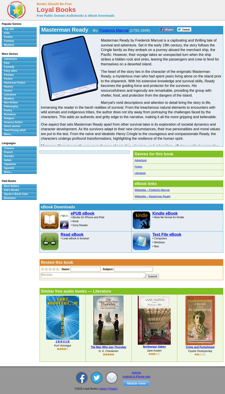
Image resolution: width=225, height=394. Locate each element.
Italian (8, 160)
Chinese (9, 148)
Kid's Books (11, 190)
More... (8, 134)
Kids (7, 33)
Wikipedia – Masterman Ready (152, 196)
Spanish (9, 168)
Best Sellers (11, 186)
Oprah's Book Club (16, 194)
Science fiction (13, 122)
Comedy (9, 66)
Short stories (12, 126)
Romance (10, 114)
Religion (9, 118)
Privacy (113, 388)
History (8, 86)
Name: (65, 269)
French (8, 152)
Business (10, 198)
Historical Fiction (14, 82)
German (9, 156)
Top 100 (9, 29)
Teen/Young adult (15, 130)
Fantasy (9, 40)
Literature (140, 173)
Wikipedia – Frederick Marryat (151, 190)
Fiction (138, 166)
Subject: (107, 269)
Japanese (10, 164)
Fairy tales (10, 70)
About (103, 388)
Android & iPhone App (136, 376)
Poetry (8, 110)
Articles (136, 372)
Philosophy (11, 106)
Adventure (140, 160)
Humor (8, 90)
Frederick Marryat (114, 30)
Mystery (9, 44)
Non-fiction (11, 102)
